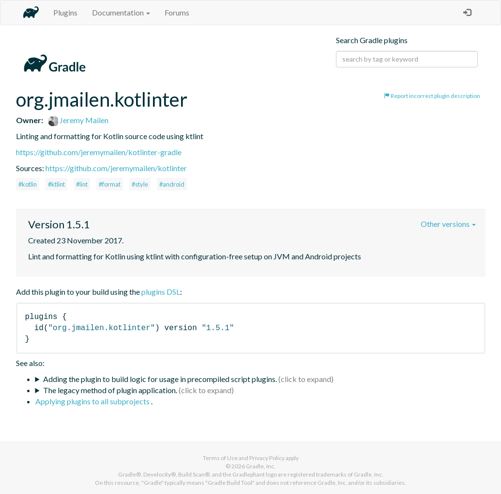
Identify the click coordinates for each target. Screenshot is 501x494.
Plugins (65, 12)
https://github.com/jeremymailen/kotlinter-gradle (99, 152)
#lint (82, 184)
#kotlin (27, 184)
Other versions (448, 223)
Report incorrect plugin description (432, 95)
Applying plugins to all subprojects (93, 401)
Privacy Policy (267, 458)
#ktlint (56, 184)
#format (110, 184)
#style (140, 184)
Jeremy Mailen (78, 120)
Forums (177, 12)
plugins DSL (160, 291)
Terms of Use (220, 458)
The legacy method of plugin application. (110, 390)
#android (171, 184)
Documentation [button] (121, 12)
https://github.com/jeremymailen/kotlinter (116, 168)
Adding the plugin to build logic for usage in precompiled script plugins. (160, 378)
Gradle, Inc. (260, 466)
